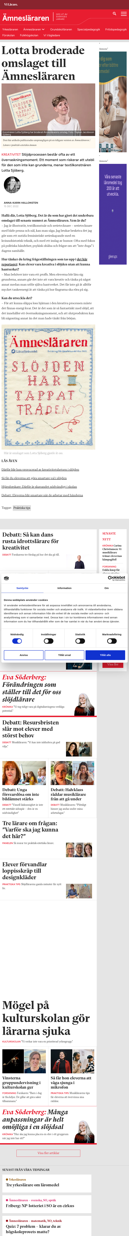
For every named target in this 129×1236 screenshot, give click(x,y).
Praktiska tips (21, 511)
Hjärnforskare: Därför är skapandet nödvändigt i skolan (39, 490)
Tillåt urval (64, 655)
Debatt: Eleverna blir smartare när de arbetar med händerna (42, 499)
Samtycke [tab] (22, 588)
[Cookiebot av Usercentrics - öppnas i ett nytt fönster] (110, 578)
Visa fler (112, 668)
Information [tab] (64, 588)
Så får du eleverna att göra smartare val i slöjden (34, 482)
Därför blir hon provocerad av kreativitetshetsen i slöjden (40, 473)
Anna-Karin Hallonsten (21, 206)
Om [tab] (106, 588)
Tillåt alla (105, 655)
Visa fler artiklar (48, 1060)
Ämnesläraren (32, 29)
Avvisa (24, 655)
